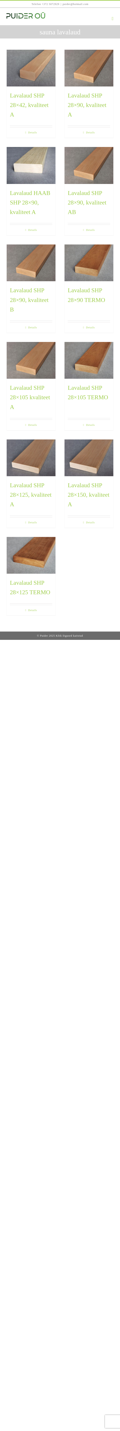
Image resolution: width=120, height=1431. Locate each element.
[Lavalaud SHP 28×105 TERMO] (89, 360)
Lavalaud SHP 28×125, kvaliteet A (31, 495)
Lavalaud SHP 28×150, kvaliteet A (88, 495)
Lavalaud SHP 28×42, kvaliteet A (29, 105)
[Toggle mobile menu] (113, 18)
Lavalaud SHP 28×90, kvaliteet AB (87, 202)
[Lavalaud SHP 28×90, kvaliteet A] (89, 68)
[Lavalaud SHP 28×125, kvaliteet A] (31, 457)
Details (32, 132)
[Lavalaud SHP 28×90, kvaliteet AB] (89, 165)
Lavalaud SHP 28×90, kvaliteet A (87, 105)
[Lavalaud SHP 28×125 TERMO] (31, 555)
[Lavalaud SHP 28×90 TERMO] (89, 262)
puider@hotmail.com (75, 4)
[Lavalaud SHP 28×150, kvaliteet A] (89, 457)
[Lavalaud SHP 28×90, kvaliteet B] (31, 262)
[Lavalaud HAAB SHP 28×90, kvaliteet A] (31, 165)
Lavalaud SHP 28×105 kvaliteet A (30, 397)
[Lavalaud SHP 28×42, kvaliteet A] (31, 68)
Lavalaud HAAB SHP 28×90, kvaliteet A (30, 202)
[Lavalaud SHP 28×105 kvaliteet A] (31, 360)
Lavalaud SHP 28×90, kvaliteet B (29, 300)
